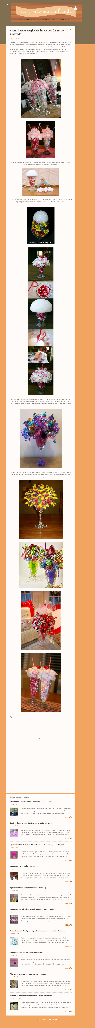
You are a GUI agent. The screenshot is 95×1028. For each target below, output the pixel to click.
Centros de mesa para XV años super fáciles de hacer (31, 823)
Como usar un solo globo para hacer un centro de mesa (32, 909)
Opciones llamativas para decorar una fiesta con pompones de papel (37, 844)
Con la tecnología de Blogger (47, 1019)
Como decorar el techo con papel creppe (26, 866)
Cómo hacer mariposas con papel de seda (26, 952)
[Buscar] (88, 5)
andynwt (52, 1023)
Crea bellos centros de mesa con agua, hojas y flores (31, 801)
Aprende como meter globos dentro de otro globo (29, 888)
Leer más (68, 817)
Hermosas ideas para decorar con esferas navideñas (31, 995)
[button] (71, 30)
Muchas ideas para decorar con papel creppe (28, 974)
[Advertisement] (83, 53)
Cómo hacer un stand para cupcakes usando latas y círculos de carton (37, 931)
